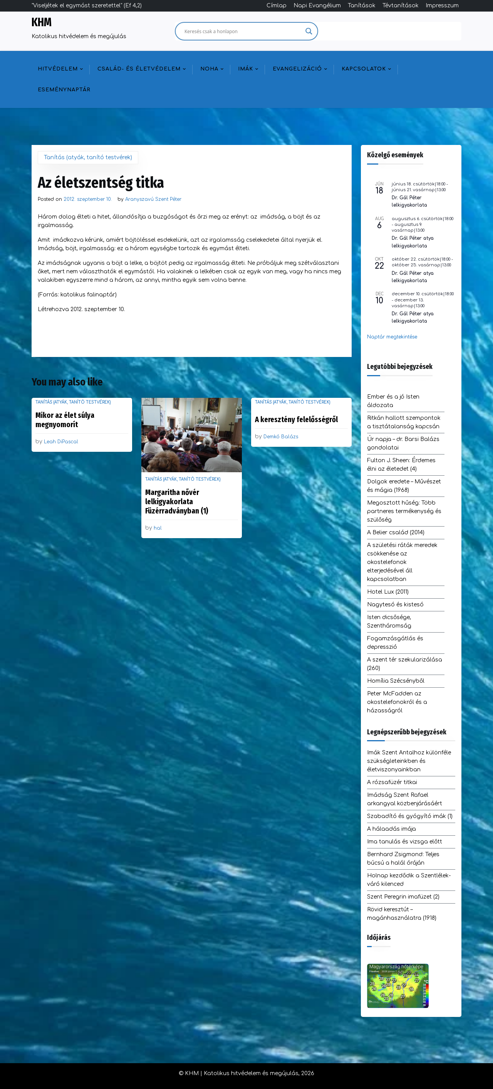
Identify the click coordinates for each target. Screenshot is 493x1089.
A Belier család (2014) (395, 532)
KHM (42, 22)
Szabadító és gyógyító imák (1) (410, 816)
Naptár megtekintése (392, 337)
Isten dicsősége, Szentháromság (389, 621)
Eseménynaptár (64, 90)
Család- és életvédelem (139, 69)
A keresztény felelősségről (296, 419)
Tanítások (362, 5)
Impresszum (442, 5)
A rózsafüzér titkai (392, 782)
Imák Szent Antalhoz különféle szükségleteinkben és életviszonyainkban (409, 761)
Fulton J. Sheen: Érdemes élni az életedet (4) (401, 465)
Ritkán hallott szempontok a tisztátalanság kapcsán (404, 422)
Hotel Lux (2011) (388, 592)
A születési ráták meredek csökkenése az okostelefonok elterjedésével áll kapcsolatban (402, 562)
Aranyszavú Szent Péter (153, 199)
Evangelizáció (297, 69)
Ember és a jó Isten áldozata (393, 401)
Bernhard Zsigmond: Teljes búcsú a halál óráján (403, 859)
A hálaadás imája (391, 829)
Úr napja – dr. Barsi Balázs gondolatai (403, 443)
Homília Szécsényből (395, 681)
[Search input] (243, 31)
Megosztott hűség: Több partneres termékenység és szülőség (404, 511)
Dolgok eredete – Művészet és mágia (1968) (404, 486)
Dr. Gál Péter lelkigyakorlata (409, 201)
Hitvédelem (58, 69)
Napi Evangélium (317, 5)
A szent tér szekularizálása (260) (404, 664)
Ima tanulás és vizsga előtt (404, 842)
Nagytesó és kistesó (395, 605)
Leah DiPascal (61, 441)
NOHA (209, 69)
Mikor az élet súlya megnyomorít (64, 420)
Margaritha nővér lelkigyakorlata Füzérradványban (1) (176, 501)
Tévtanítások (400, 5)
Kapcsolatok (364, 69)
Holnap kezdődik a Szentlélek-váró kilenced (409, 880)
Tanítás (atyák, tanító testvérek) (88, 157)
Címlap (277, 5)
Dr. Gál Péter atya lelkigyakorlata (413, 242)
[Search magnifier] (309, 31)
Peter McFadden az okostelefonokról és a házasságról (397, 702)
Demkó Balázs (280, 436)
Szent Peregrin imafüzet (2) (403, 897)
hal (158, 528)
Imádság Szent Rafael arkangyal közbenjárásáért (404, 799)
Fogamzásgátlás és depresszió (395, 643)
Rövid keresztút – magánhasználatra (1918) (401, 914)
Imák (245, 69)
